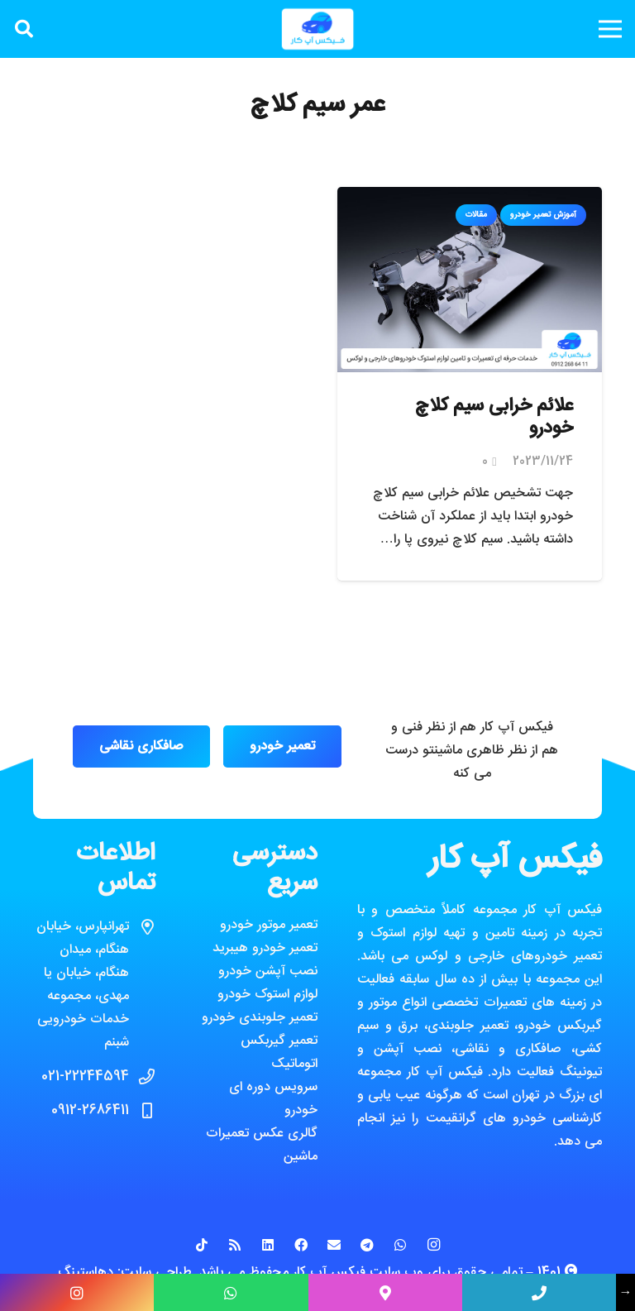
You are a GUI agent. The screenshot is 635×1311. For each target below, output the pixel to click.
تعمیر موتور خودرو (269, 925)
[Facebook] (301, 1244)
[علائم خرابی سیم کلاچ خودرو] (469, 198)
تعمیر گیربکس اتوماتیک (279, 1052)
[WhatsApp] (400, 1244)
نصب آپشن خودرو (268, 971)
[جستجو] (24, 29)
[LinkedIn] (267, 1244)
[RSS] (234, 1244)
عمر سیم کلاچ (317, 105)
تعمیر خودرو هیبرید (265, 948)
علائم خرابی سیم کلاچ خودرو (494, 417)
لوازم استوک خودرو (267, 994)
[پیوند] (317, 29)
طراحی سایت (156, 1272)
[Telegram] (367, 1244)
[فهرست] (610, 29)
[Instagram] (433, 1244)
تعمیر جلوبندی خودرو (260, 1018)
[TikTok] (201, 1244)
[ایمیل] (334, 1244)
